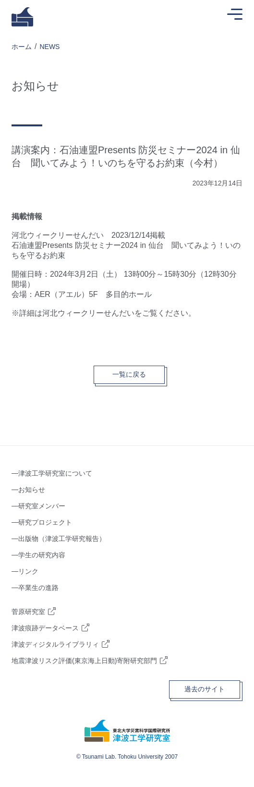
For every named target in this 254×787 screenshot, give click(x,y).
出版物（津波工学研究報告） (62, 538)
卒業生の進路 (38, 587)
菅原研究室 (28, 611)
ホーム (22, 46)
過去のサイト (204, 689)
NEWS (49, 46)
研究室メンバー (41, 506)
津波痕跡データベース (45, 628)
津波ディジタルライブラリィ (55, 644)
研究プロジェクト (45, 522)
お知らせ (31, 489)
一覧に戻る (129, 374)
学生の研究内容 (41, 555)
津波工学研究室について (55, 473)
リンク (28, 571)
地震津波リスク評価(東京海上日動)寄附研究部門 (84, 660)
